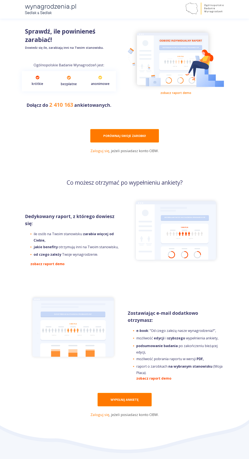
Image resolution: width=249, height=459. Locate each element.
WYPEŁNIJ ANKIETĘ (125, 400)
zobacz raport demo (175, 93)
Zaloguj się (99, 150)
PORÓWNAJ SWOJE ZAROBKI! (124, 136)
